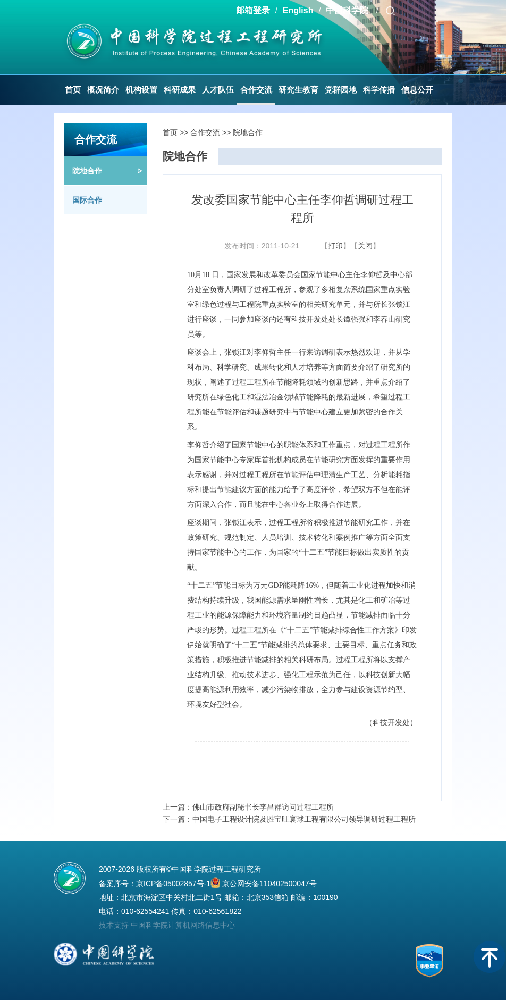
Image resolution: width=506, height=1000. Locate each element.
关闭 (365, 245)
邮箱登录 (253, 10)
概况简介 (103, 89)
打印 (335, 245)
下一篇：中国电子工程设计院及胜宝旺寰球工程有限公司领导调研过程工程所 (289, 819)
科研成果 (180, 89)
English (298, 10)
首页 (73, 89)
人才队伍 (218, 89)
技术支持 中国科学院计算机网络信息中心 (167, 925)
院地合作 (87, 170)
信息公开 (417, 89)
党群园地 (341, 89)
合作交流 (256, 89)
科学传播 (379, 89)
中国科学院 (348, 10)
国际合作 (87, 200)
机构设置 (141, 89)
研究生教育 (298, 89)
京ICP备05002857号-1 (173, 883)
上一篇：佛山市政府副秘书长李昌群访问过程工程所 (248, 807)
